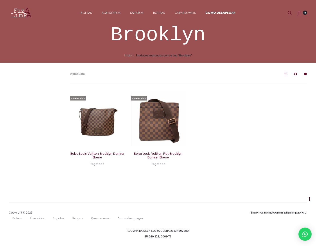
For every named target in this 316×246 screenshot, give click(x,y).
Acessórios (111, 13)
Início (128, 55)
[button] (305, 234)
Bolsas (86, 13)
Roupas (159, 13)
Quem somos (185, 13)
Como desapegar (220, 13)
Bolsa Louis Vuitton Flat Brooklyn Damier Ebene (158, 155)
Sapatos (137, 13)
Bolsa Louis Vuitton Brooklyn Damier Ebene (97, 155)
